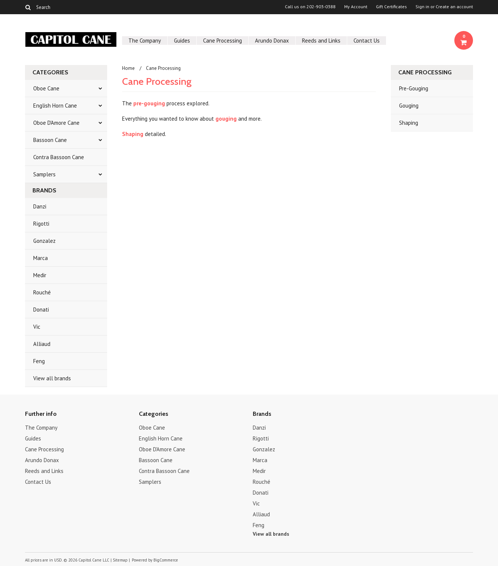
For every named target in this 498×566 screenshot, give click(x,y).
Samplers (44, 174)
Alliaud (41, 343)
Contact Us (367, 40)
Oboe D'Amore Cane (56, 122)
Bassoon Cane (50, 139)
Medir (39, 275)
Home (128, 68)
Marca (40, 258)
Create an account (454, 6)
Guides (182, 40)
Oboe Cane (46, 88)
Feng (39, 361)
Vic (36, 326)
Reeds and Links (321, 40)
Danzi (39, 206)
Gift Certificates (391, 6)
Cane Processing (222, 40)
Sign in (422, 6)
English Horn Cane (55, 105)
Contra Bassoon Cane (58, 157)
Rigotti (41, 223)
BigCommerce (165, 560)
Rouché (42, 292)
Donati (41, 309)
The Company (144, 40)
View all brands (52, 378)
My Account (355, 6)
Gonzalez (44, 240)
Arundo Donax (272, 40)
